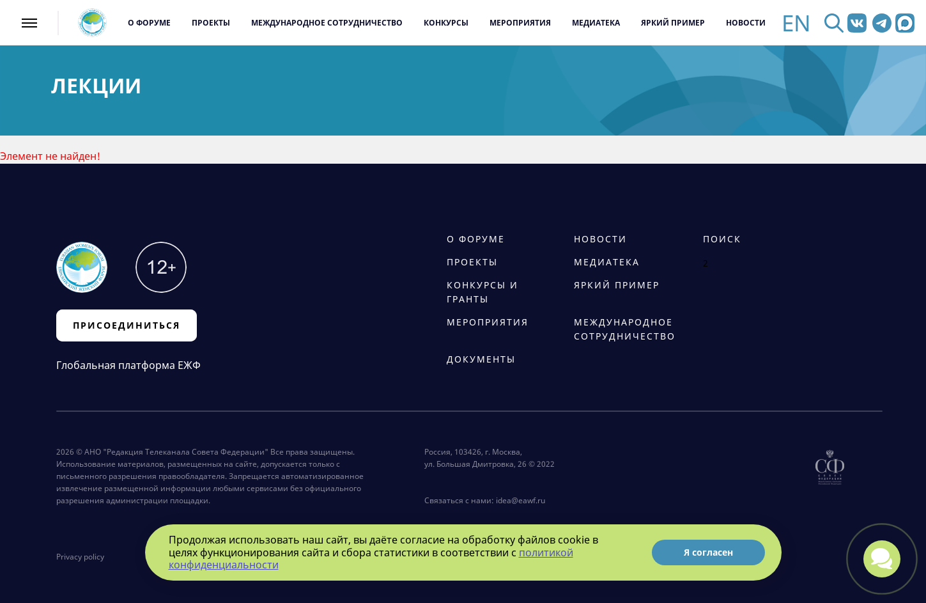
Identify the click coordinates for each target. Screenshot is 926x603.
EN (796, 23)
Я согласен (708, 552)
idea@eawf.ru (520, 500)
